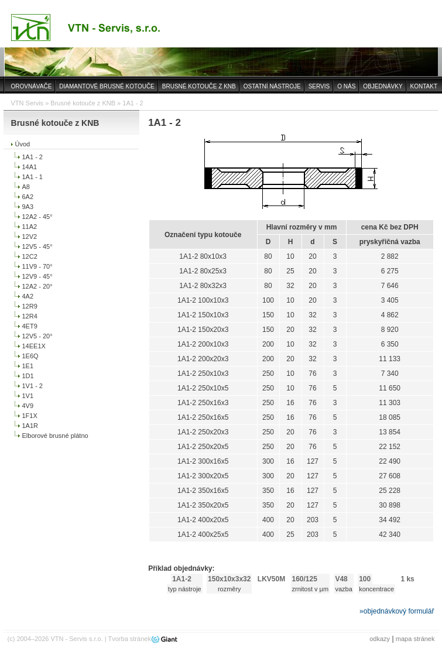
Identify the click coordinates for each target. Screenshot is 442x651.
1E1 (28, 365)
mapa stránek (415, 638)
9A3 (28, 206)
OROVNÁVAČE (31, 86)
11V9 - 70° (37, 266)
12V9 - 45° (37, 276)
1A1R (30, 425)
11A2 (29, 226)
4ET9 (29, 326)
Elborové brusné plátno (55, 435)
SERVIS (319, 86)
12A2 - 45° (37, 216)
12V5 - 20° (37, 336)
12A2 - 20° (37, 286)
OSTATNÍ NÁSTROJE (272, 86)
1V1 (28, 395)
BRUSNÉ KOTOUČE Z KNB (199, 86)
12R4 (29, 316)
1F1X (29, 415)
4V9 (28, 405)
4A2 (28, 296)
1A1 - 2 (32, 156)
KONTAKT (423, 86)
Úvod (22, 144)
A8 (26, 186)
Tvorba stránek (129, 638)
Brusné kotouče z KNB (82, 103)
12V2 (29, 236)
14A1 (29, 166)
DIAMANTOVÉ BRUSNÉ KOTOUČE (106, 86)
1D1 (28, 375)
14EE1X (34, 346)
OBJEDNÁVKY (382, 86)
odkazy (379, 638)
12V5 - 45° (37, 246)
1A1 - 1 (32, 176)
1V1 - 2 (32, 385)
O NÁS (346, 86)
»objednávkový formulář (396, 611)
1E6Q (30, 355)
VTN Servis (27, 103)
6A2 (28, 196)
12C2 (29, 256)
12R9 (29, 306)
